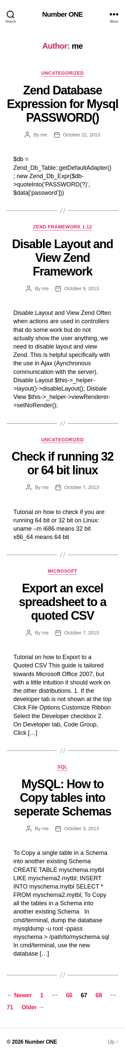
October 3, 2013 (81, 828)
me (43, 134)
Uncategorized (62, 73)
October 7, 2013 (81, 487)
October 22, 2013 (81, 134)
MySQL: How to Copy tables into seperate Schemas (62, 797)
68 (99, 995)
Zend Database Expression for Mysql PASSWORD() (62, 103)
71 (10, 1007)
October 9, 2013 (81, 288)
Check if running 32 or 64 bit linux (63, 463)
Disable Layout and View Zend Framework (62, 257)
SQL (62, 766)
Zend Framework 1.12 (62, 226)
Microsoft (62, 571)
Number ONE (62, 14)
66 (69, 995)
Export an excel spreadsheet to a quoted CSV (62, 601)
